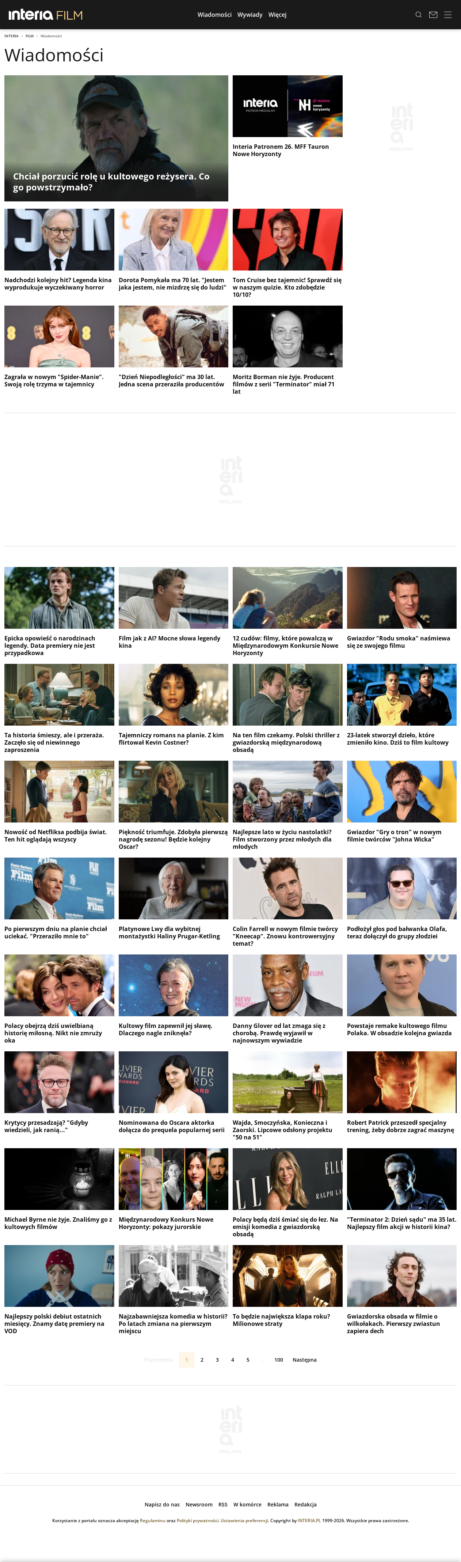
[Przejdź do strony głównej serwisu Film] (70, 14)
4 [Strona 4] (232, 1359)
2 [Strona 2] (202, 1359)
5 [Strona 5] (248, 1359)
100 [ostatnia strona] (278, 1359)
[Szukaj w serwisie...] (418, 14)
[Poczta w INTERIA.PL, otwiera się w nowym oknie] (433, 14)
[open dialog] (162, 1504)
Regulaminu (152, 1520)
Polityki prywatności (197, 1520)
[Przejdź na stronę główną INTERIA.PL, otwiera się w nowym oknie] (31, 14)
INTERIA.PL (309, 1520)
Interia (11, 35)
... (263, 1359)
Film (30, 35)
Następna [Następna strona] (310, 1359)
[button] (215, 14)
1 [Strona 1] (186, 1359)
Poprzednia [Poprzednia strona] (153, 1359)
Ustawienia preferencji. (245, 1520)
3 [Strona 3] (217, 1359)
